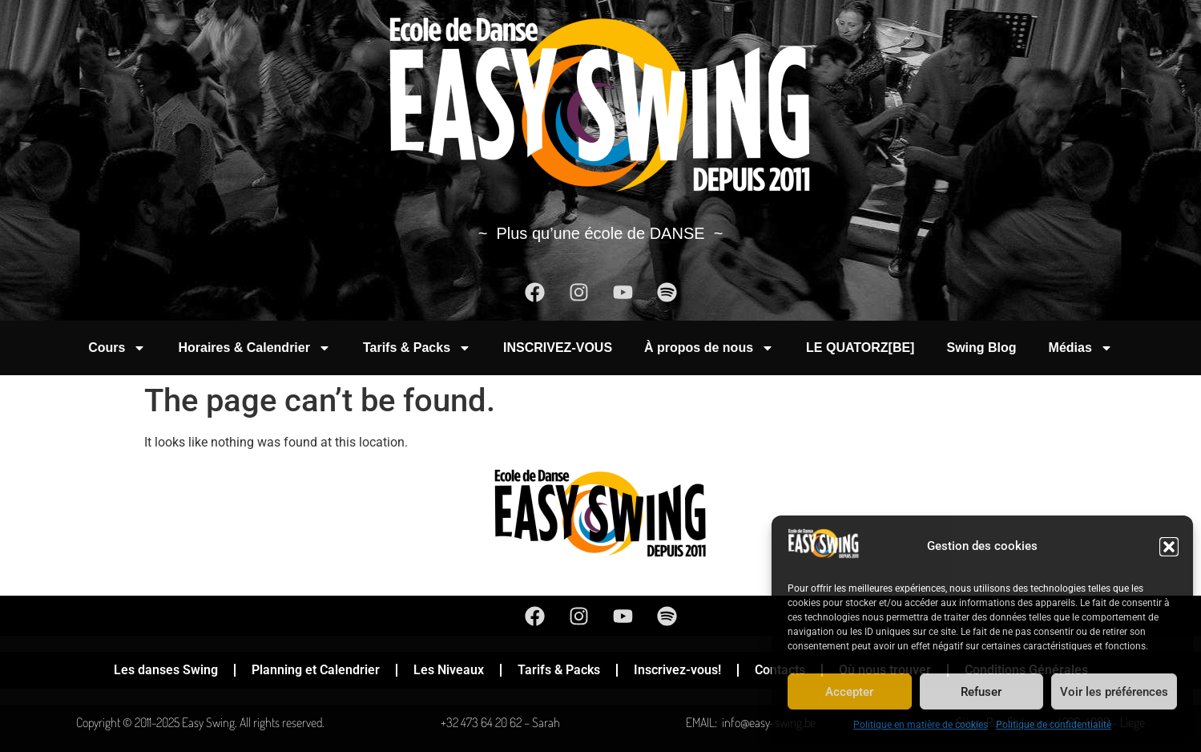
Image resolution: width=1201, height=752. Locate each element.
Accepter (849, 692)
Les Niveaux (448, 669)
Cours (117, 348)
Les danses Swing (166, 669)
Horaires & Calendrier (254, 348)
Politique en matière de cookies (920, 724)
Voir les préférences (1114, 692)
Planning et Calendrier (316, 669)
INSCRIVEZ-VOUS (557, 347)
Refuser (981, 692)
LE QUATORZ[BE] (860, 347)
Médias (1081, 348)
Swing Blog (981, 347)
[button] (1169, 547)
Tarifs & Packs (417, 348)
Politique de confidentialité (1053, 724)
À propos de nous (709, 348)
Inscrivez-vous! (677, 669)
